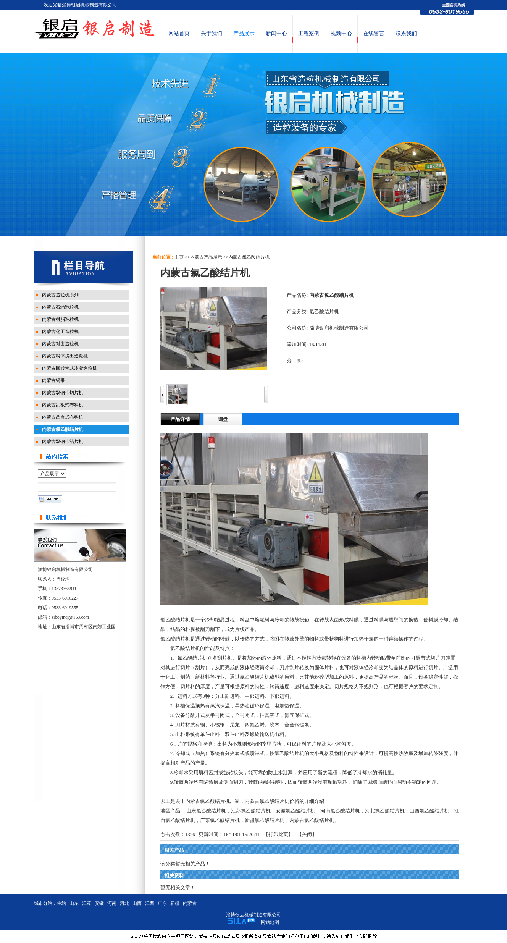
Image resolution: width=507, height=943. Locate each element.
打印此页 (278, 834)
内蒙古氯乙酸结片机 (249, 257)
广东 (162, 903)
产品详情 (180, 419)
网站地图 (270, 922)
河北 (124, 903)
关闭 (307, 834)
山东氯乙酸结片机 (206, 811)
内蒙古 (190, 903)
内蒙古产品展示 (206, 257)
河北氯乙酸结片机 (385, 811)
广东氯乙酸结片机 (220, 820)
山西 (137, 903)
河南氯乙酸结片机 (340, 811)
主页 (179, 257)
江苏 (86, 903)
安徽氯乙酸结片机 (295, 811)
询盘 (223, 419)
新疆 (174, 903)
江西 (149, 903)
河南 (111, 903)
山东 (74, 903)
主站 (61, 903)
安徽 (99, 903)
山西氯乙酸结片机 (429, 811)
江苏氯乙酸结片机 (251, 811)
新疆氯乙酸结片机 (264, 820)
